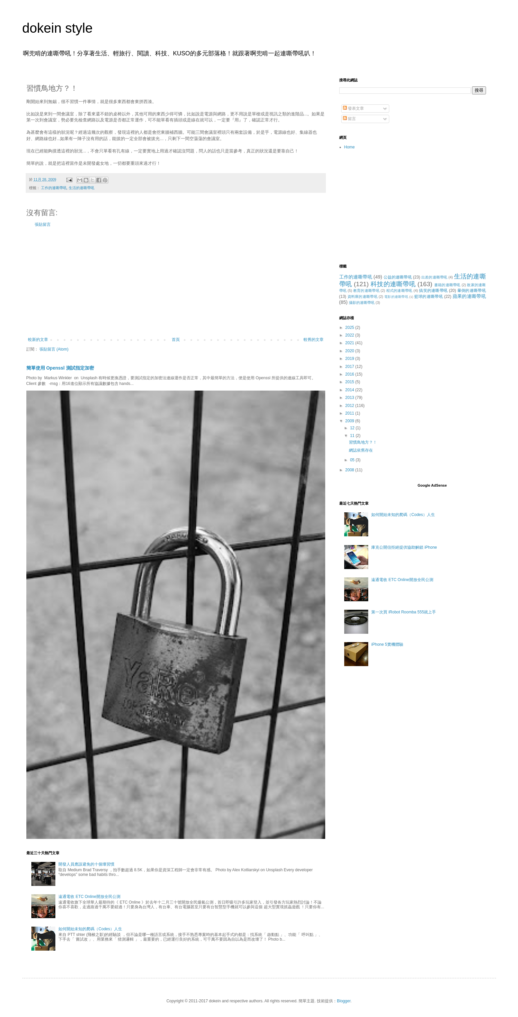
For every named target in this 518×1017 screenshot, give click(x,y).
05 (353, 460)
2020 (350, 351)
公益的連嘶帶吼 (398, 277)
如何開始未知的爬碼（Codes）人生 (90, 929)
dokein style (57, 28)
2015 (350, 382)
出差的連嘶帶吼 (434, 277)
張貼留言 (43, 224)
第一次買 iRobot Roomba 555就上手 (403, 612)
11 (353, 435)
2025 (350, 327)
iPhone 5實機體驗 (387, 644)
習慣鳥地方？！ (363, 442)
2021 (350, 343)
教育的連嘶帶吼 (366, 291)
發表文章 (353, 108)
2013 (350, 397)
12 (353, 428)
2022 (350, 335)
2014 (350, 390)
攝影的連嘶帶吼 (362, 303)
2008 (350, 470)
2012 (350, 405)
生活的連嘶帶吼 (81, 188)
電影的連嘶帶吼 (396, 297)
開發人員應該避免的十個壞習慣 (86, 864)
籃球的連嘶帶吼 (428, 296)
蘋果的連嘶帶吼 (469, 296)
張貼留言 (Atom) (53, 349)
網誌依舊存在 (361, 450)
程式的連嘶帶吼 (399, 291)
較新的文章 (38, 339)
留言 (349, 118)
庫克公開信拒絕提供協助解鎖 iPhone (404, 547)
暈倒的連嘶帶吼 (471, 290)
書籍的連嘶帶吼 (447, 285)
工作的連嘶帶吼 (54, 188)
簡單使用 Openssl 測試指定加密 (60, 368)
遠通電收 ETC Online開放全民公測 (89, 896)
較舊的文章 (314, 339)
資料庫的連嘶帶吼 (363, 297)
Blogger (344, 1001)
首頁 (176, 339)
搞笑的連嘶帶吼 (433, 290)
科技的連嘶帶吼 (393, 284)
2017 (350, 366)
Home (349, 147)
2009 (350, 421)
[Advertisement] (175, 282)
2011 (350, 413)
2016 (350, 374)
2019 (350, 358)
